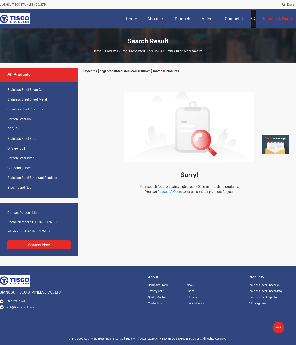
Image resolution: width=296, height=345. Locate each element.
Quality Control (157, 297)
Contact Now (39, 245)
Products (111, 51)
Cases (190, 291)
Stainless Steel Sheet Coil (25, 90)
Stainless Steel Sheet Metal (27, 99)
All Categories (257, 303)
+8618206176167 (44, 222)
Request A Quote (170, 192)
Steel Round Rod (19, 187)
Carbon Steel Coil (19, 119)
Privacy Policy (195, 303)
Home (97, 51)
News (190, 285)
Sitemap (192, 297)
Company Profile (158, 285)
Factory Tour (156, 291)
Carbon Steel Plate (20, 158)
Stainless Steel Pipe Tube (25, 109)
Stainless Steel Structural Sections (32, 178)
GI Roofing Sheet (19, 168)
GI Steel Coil (16, 148)
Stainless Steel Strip (21, 138)
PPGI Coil (14, 129)
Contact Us (155, 303)
